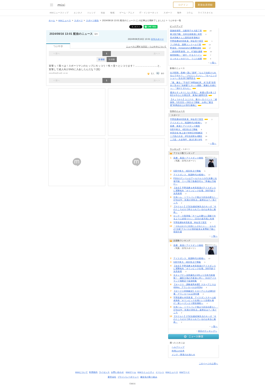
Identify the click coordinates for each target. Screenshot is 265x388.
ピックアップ (176, 26)
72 (204, 126)
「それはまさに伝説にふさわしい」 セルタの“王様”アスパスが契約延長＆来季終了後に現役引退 (194, 229)
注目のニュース (177, 111)
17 (210, 48)
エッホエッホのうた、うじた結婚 (186, 58)
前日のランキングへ (207, 331)
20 (211, 52)
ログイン (183, 4)
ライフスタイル (205, 13)
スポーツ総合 (92, 20)
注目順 (112, 59)
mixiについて (81, 372)
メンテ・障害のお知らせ (183, 354)
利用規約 (93, 372)
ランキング (175, 149)
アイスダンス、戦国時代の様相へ (186, 122)
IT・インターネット (149, 13)
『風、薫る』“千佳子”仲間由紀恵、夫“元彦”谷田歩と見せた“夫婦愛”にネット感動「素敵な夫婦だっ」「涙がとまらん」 (193, 85)
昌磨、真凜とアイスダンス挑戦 (185, 126)
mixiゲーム (131, 372)
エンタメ (78, 13)
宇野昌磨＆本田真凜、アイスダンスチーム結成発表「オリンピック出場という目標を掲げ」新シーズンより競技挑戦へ (194, 300)
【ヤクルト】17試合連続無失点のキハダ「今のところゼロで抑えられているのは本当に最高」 (194, 209)
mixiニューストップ (59, 13)
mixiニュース (64, 20)
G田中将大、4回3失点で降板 (184, 129)
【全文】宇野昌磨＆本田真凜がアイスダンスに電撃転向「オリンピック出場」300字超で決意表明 (194, 191)
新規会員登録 (205, 4)
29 (206, 136)
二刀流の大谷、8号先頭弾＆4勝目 (186, 136)
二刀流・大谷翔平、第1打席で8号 (186, 139)
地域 (112, 13)
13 (210, 45)
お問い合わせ (117, 372)
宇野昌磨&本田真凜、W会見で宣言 (186, 41)
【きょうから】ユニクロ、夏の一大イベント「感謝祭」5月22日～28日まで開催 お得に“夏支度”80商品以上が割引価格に (193, 102)
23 (210, 31)
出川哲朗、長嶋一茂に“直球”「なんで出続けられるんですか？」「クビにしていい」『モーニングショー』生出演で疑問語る (193, 76)
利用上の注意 (178, 351)
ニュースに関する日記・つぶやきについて (146, 46)
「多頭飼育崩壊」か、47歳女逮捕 (186, 51)
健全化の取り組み (148, 377)
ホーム (52, 20)
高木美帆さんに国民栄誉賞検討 (185, 37)
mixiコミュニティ (146, 372)
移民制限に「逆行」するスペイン (186, 55)
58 (204, 38)
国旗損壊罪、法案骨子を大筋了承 (186, 30)
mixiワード (184, 372)
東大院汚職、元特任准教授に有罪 (186, 34)
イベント (160, 372)
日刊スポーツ (157, 39)
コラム (190, 13)
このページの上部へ (208, 363)
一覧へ (213, 63)
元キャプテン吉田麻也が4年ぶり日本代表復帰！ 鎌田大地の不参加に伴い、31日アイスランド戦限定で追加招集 (194, 278)
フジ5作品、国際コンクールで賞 (185, 44)
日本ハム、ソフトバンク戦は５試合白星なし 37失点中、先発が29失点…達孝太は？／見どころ (195, 200)
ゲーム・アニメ (126, 13)
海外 (179, 13)
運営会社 (112, 377)
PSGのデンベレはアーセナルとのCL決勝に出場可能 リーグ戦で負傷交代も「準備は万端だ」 (195, 181)
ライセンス (104, 372)
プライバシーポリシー (128, 377)
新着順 (101, 59)
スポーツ (168, 13)
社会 (103, 13)
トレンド (91, 13)
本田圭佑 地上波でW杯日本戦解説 (186, 133)
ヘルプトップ (178, 347)
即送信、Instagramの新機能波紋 (185, 48)
